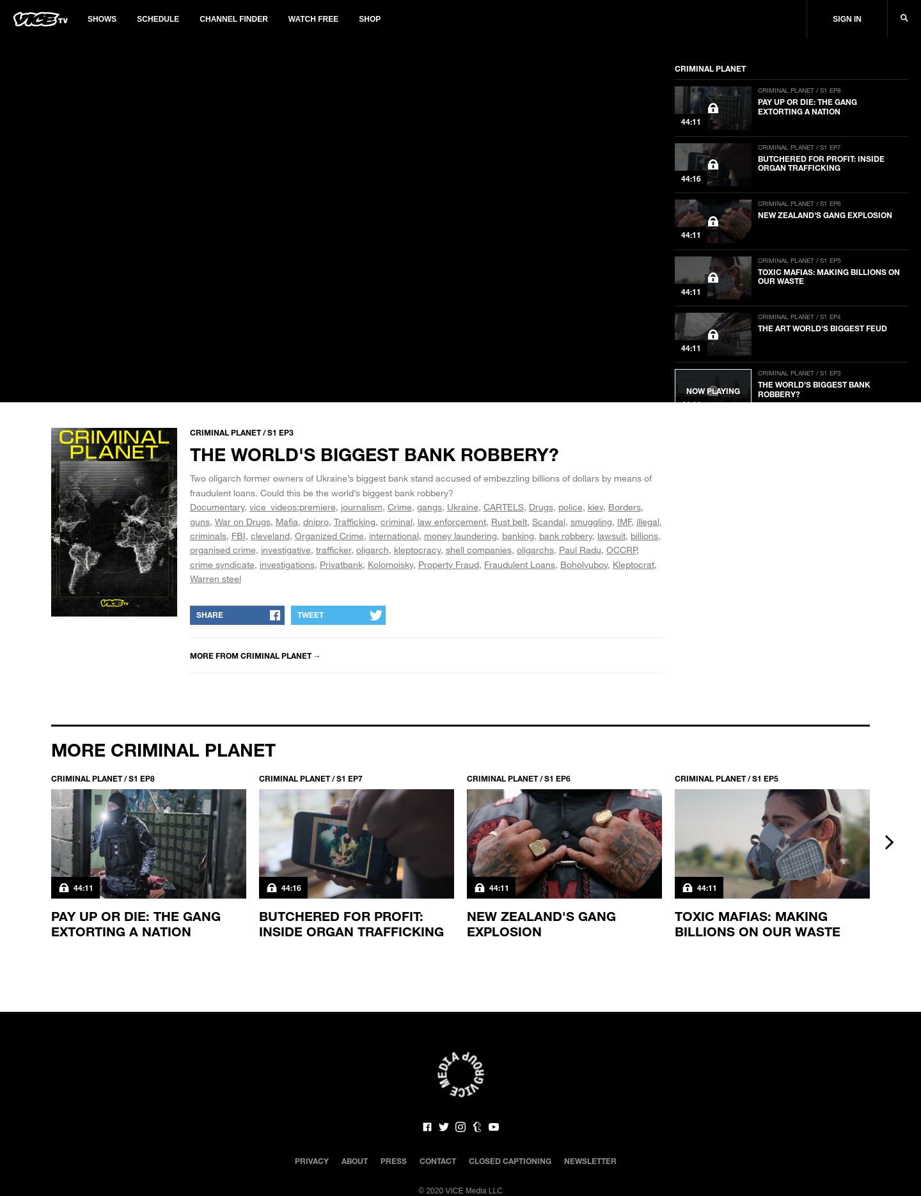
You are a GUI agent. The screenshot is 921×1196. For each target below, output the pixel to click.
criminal (397, 521)
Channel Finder (233, 19)
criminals (208, 535)
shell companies (479, 549)
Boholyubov (584, 564)
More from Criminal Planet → (255, 655)
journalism (361, 506)
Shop (370, 19)
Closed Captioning (510, 1161)
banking (518, 535)
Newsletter (590, 1161)
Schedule (158, 19)
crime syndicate (222, 564)
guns (200, 521)
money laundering (460, 535)
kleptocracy (417, 549)
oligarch (372, 549)
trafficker (333, 549)
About (355, 1161)
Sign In (847, 19)
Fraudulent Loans (519, 564)
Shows (102, 19)
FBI (239, 535)
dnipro (316, 521)
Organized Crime (329, 535)
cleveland (270, 535)
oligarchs (535, 549)
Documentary (217, 506)
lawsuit (611, 535)
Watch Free (313, 19)
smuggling (591, 521)
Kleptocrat (633, 564)
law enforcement (452, 521)
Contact (438, 1161)
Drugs (541, 506)
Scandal (548, 521)
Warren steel (215, 578)
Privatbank (341, 564)
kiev (595, 506)
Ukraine (462, 506)
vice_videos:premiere (292, 506)
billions (644, 535)
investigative (286, 549)
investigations (287, 564)
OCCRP (621, 549)
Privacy (312, 1161)
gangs (429, 506)
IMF (624, 521)
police (570, 506)
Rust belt (509, 521)
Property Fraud (448, 564)
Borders (624, 506)
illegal (647, 521)
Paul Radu (580, 549)
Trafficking (354, 521)
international (394, 535)
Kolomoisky (390, 564)
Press (394, 1161)
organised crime (223, 549)
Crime (400, 506)
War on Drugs (243, 521)
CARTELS (504, 506)
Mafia (287, 521)
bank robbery (565, 535)
